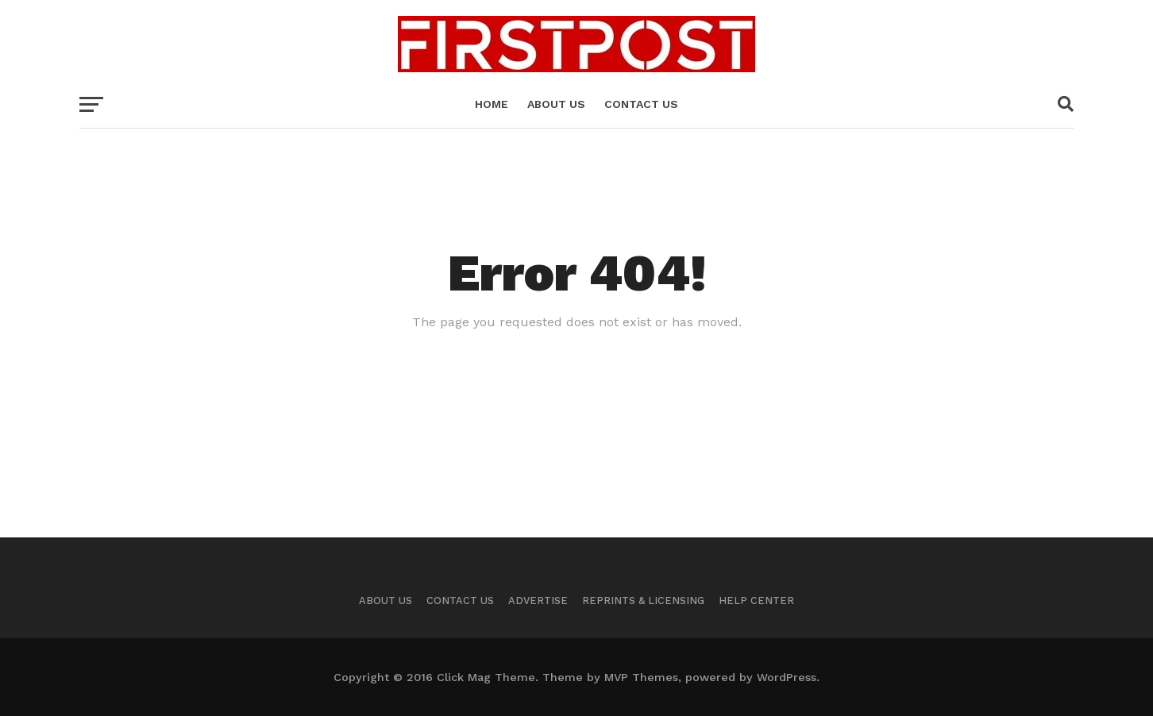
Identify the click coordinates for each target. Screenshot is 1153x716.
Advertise (538, 600)
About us (556, 104)
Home (491, 104)
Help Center (756, 600)
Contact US (641, 104)
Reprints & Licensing (643, 600)
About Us (385, 600)
